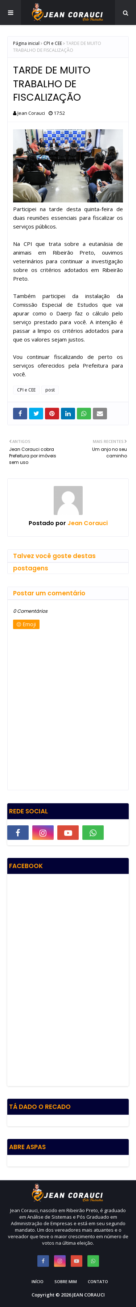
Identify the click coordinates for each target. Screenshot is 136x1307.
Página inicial (26, 43)
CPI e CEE (53, 43)
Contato (98, 1281)
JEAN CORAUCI (88, 1294)
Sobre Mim (65, 1281)
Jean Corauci (31, 113)
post (50, 390)
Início (38, 1281)
